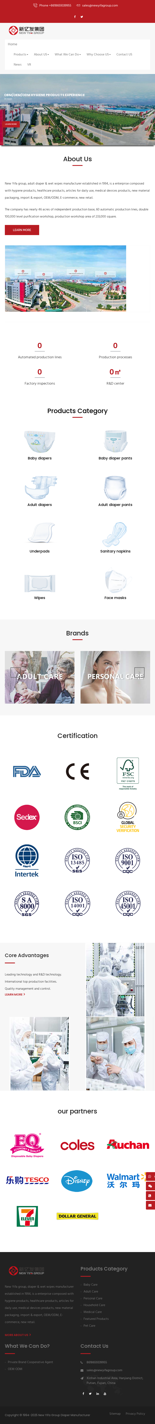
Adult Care (91, 1291)
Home (12, 44)
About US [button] (41, 54)
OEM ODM (15, 1369)
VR (29, 64)
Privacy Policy (135, 1414)
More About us (18, 1335)
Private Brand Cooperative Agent (30, 1362)
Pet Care (89, 1326)
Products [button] (21, 54)
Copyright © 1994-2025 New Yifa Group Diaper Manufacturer (47, 1415)
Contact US (124, 54)
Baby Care (90, 1285)
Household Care (94, 1305)
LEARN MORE (11, 124)
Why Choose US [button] (99, 54)
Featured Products (96, 1319)
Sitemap (115, 1414)
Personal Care (93, 1298)
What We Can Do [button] (68, 54)
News (18, 64)
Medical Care (93, 1312)
